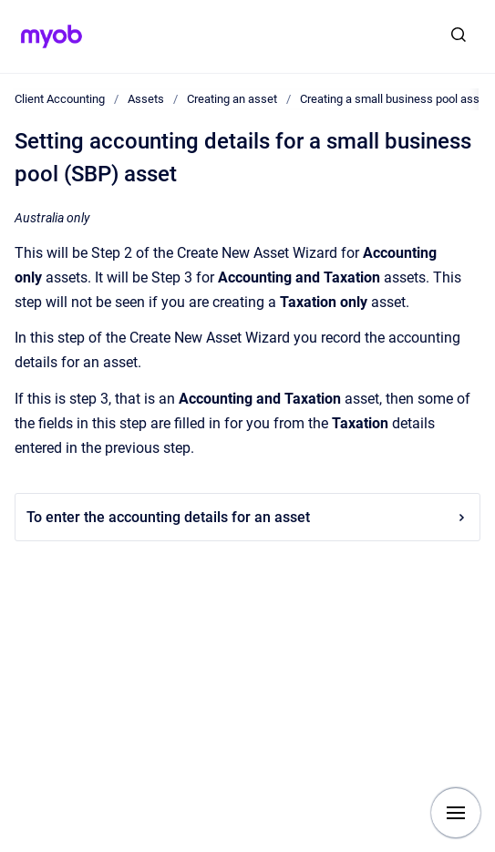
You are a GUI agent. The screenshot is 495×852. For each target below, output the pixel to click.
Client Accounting (60, 99)
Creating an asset (232, 99)
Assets (146, 99)
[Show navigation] (455, 812)
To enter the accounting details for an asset (247, 517)
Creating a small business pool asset (395, 99)
